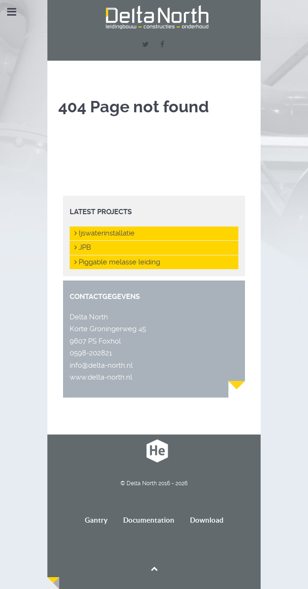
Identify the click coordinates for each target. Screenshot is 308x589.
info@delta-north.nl (101, 365)
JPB (82, 247)
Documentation (148, 520)
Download (207, 520)
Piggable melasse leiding (117, 262)
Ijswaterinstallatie (104, 233)
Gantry (96, 520)
